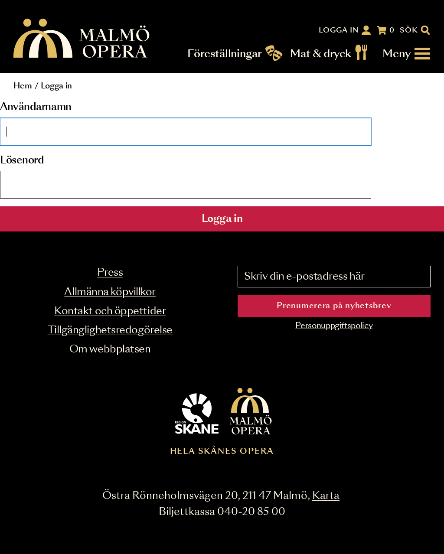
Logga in (339, 30)
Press (110, 273)
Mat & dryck (320, 54)
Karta (326, 496)
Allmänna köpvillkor (109, 292)
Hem (22, 86)
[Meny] (407, 54)
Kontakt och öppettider (110, 311)
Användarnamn (36, 107)
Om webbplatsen (110, 350)
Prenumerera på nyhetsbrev (334, 306)
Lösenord (22, 161)
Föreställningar (225, 54)
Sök (409, 30)
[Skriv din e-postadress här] (334, 276)
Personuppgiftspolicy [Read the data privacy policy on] (333, 326)
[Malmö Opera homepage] (81, 39)
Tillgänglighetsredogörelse (110, 331)
